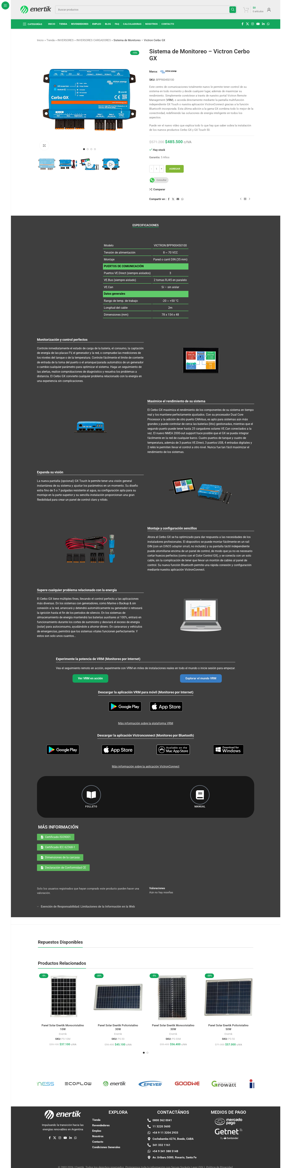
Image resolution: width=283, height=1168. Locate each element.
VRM (170, 100)
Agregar (174, 168)
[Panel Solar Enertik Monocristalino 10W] (63, 977)
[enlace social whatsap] (268, 24)
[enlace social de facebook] (242, 24)
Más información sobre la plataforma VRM (145, 713)
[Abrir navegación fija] (32, 24)
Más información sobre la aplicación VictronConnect (145, 746)
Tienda (50, 40)
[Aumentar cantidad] (161, 169)
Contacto (97, 1121)
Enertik (63, 1013)
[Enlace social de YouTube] (258, 24)
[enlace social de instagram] (252, 24)
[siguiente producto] (249, 199)
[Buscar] (146, 9)
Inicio (40, 40)
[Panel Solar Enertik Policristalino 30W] (118, 977)
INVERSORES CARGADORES (93, 40)
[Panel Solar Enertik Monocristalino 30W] (173, 977)
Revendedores (101, 1105)
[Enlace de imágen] (228, 1111)
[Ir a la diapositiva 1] (84, 149)
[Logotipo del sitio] (35, 9)
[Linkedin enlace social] (263, 24)
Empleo (96, 1110)
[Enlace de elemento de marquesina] (67, 1063)
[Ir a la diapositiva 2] (88, 149)
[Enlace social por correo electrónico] (177, 199)
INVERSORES (65, 40)
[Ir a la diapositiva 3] (91, 149)
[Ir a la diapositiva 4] (95, 149)
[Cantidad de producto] (156, 169)
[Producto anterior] (241, 199)
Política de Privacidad (219, 1164)
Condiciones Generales (106, 1127)
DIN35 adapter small (176, 546)
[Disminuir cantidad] (151, 169)
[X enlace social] (247, 24)
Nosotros (98, 1116)
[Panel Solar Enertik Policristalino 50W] (228, 977)
